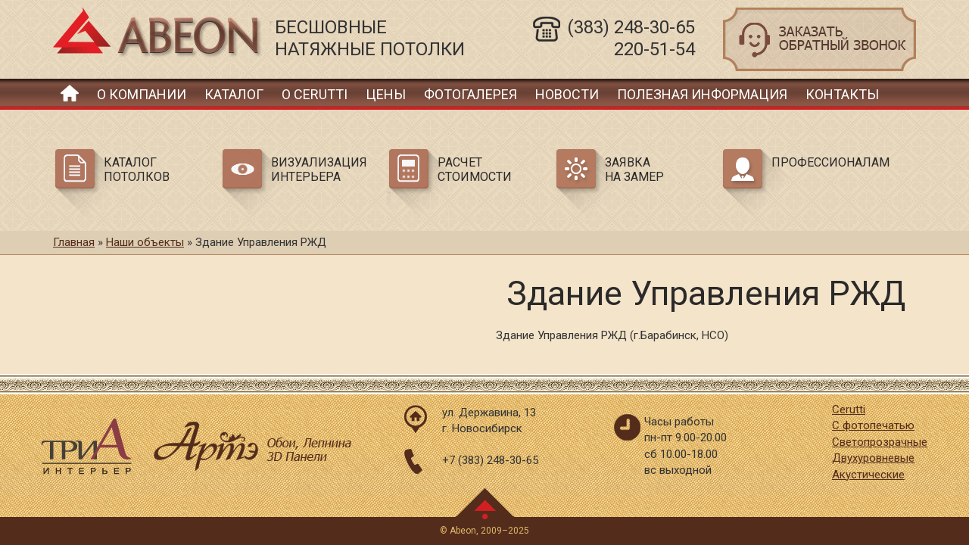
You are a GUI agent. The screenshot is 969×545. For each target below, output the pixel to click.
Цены (386, 94)
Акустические (868, 474)
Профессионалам (828, 162)
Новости (567, 94)
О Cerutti (314, 94)
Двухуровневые (873, 458)
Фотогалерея (470, 94)
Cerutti (848, 409)
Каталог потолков (137, 169)
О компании (141, 94)
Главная (69, 93)
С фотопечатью (873, 425)
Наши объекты (145, 242)
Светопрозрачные (879, 442)
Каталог (233, 94)
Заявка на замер (634, 169)
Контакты (842, 94)
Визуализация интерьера (319, 169)
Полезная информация (702, 94)
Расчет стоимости (475, 169)
